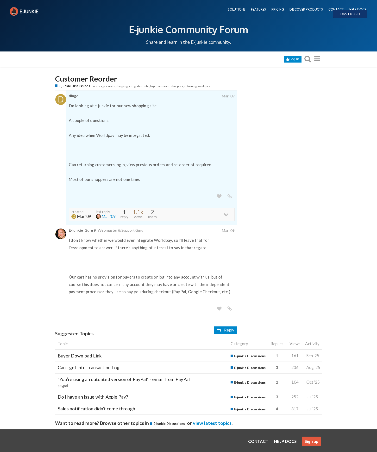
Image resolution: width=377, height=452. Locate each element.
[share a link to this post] (229, 196)
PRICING (277, 9)
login (153, 86)
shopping (122, 86)
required (164, 86)
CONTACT (336, 9)
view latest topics (212, 423)
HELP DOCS (357, 9)
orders (97, 86)
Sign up (311, 441)
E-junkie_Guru (81, 230)
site (146, 86)
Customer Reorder (86, 78)
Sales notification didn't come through (96, 408)
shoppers (177, 86)
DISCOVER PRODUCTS (306, 9)
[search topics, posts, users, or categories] (307, 59)
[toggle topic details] (226, 214)
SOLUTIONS (236, 9)
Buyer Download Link (80, 355)
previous (109, 86)
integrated (136, 86)
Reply (225, 330)
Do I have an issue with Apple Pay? (93, 397)
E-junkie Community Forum (188, 29)
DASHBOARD (350, 14)
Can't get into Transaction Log (88, 367)
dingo (74, 95)
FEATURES (258, 9)
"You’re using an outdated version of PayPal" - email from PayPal (124, 379)
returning (190, 86)
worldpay (204, 86)
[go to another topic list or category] (317, 59)
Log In (292, 59)
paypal (63, 386)
